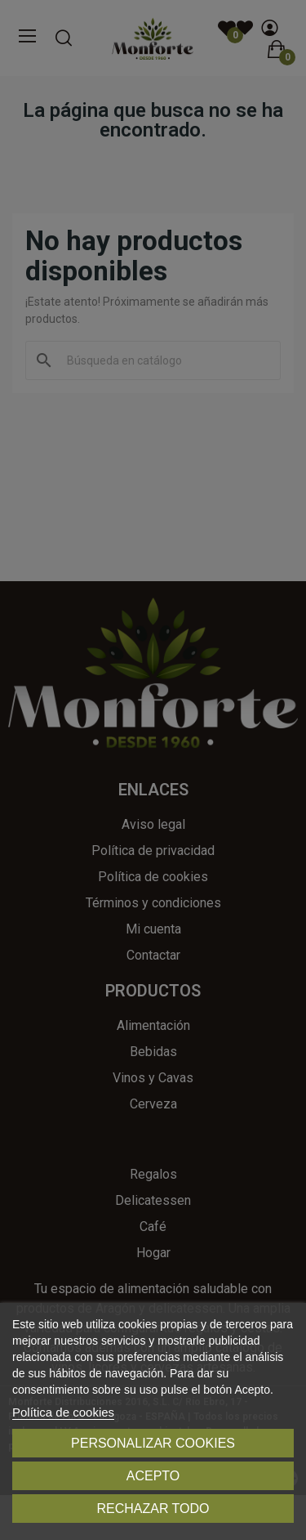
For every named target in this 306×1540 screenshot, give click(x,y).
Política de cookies (63, 1412)
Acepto (153, 1476)
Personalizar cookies (153, 1443)
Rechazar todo (152, 1508)
